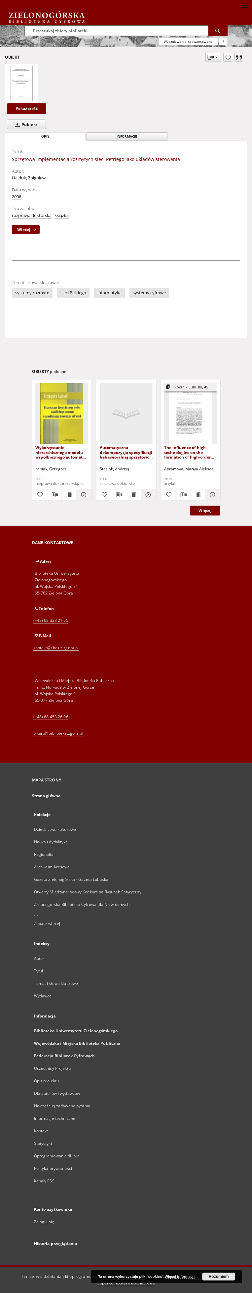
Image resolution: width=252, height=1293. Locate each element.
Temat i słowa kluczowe (56, 983)
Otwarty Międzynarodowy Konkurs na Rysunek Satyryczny (87, 892)
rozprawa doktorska (32, 215)
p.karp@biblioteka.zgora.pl (58, 733)
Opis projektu (46, 1081)
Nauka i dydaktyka (51, 842)
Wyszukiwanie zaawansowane (188, 41)
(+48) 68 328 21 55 (50, 620)
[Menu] (244, 5)
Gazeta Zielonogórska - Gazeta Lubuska (71, 879)
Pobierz (24, 124)
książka (61, 215)
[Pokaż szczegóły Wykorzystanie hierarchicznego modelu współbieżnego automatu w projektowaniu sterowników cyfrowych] (83, 494)
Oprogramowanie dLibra (57, 1156)
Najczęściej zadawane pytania (62, 1106)
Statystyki (43, 1143)
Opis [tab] (45, 136)
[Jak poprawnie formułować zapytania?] (223, 41)
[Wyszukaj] (218, 30)
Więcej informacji (180, 1277)
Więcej (205, 510)
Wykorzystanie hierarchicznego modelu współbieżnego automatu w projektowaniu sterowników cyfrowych (60, 452)
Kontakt (41, 1131)
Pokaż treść (27, 108)
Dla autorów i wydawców (57, 1093)
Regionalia (44, 854)
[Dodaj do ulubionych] (227, 57)
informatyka (109, 293)
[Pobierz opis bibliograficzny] (54, 494)
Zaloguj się (44, 1222)
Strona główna (46, 796)
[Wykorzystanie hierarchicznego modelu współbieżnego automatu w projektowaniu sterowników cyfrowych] (62, 413)
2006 (16, 196)
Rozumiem (219, 1276)
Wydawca (43, 996)
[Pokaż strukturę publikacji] (190, 387)
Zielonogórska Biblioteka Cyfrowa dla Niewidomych (82, 904)
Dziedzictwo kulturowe (55, 829)
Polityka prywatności (53, 1168)
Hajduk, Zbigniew (29, 178)
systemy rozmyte (32, 293)
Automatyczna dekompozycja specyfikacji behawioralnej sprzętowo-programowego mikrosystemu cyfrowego (126, 452)
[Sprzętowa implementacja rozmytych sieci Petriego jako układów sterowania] (21, 83)
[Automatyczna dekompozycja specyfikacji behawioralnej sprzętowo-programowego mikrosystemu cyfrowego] (126, 413)
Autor (39, 958)
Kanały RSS (44, 1181)
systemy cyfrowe (149, 293)
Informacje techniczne (55, 1118)
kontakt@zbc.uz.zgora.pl (56, 647)
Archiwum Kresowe (52, 867)
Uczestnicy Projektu (52, 1068)
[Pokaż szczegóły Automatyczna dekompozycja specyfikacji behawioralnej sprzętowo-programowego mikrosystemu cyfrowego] (147, 494)
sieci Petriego (73, 293)
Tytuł (38, 971)
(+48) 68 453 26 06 (50, 717)
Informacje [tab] (127, 136)
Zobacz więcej (47, 923)
